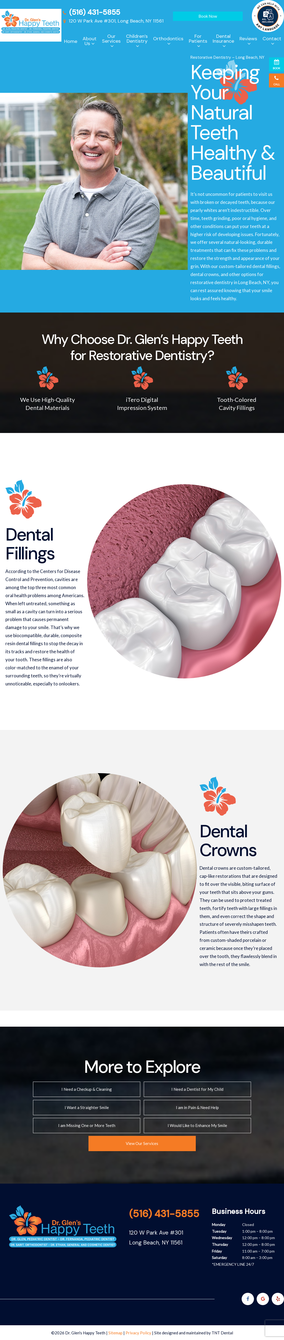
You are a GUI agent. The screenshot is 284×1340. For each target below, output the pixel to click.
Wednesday (222, 1237)
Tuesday (219, 1230)
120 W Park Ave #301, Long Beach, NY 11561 (112, 21)
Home (70, 41)
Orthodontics (168, 38)
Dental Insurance (223, 38)
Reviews (248, 38)
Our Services (111, 38)
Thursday (220, 1244)
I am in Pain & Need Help (197, 1107)
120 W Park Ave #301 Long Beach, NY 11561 (156, 1237)
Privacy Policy (138, 1332)
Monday (218, 1224)
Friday (217, 1250)
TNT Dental (222, 1332)
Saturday (219, 1257)
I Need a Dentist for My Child (197, 1089)
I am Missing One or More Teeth (86, 1125)
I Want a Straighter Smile (87, 1107)
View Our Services (142, 1143)
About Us (90, 41)
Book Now (207, 16)
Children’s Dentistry (137, 38)
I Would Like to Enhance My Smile (197, 1125)
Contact (272, 38)
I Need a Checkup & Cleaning (86, 1089)
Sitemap (115, 1332)
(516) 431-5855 (90, 12)
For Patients (198, 38)
